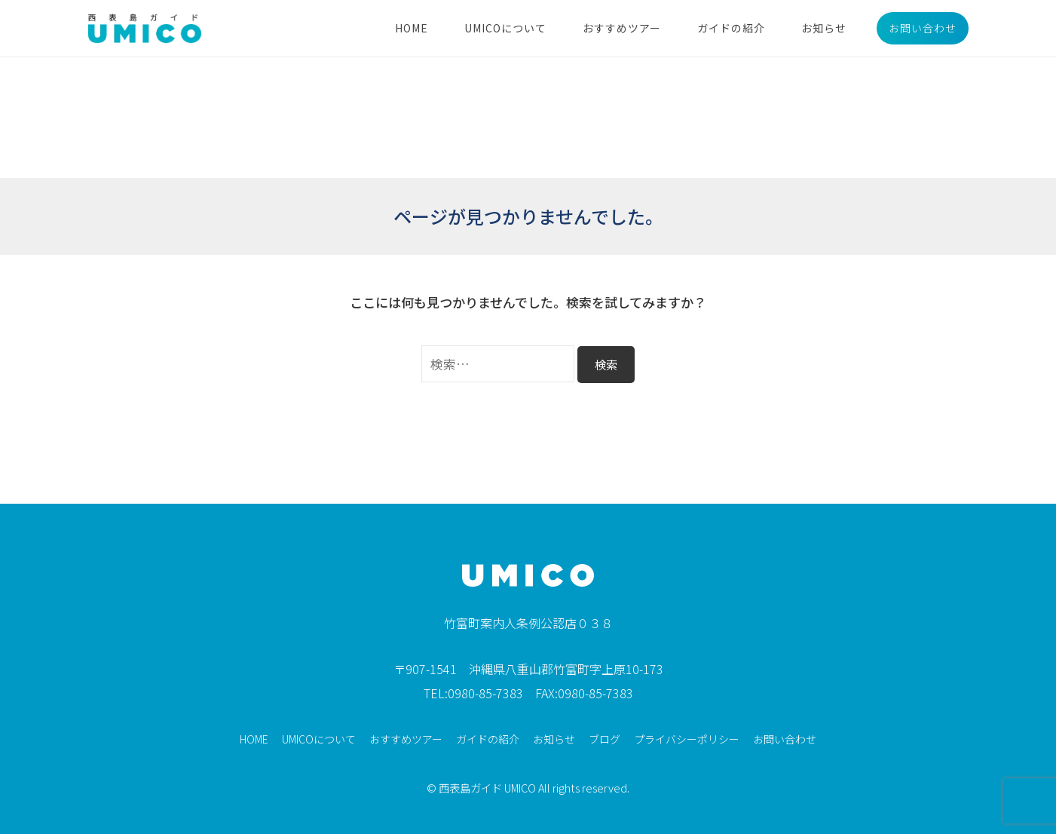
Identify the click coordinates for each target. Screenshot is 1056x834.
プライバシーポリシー (686, 739)
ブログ (604, 739)
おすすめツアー (622, 27)
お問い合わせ (923, 27)
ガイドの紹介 (731, 27)
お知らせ (823, 27)
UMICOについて (505, 27)
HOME (411, 27)
